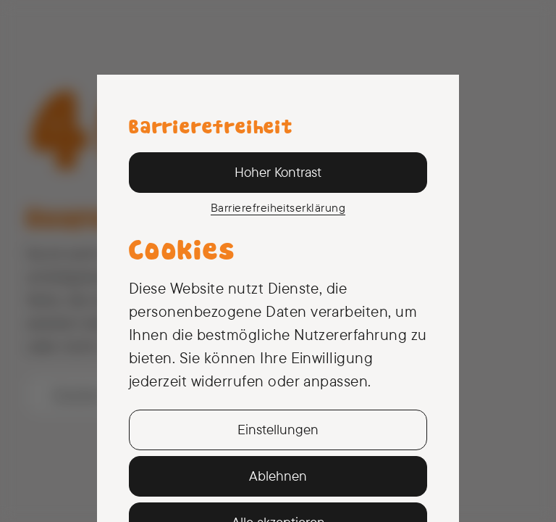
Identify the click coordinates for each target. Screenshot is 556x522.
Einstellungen (278, 429)
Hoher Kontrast (278, 172)
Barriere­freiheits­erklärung (278, 207)
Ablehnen (278, 475)
